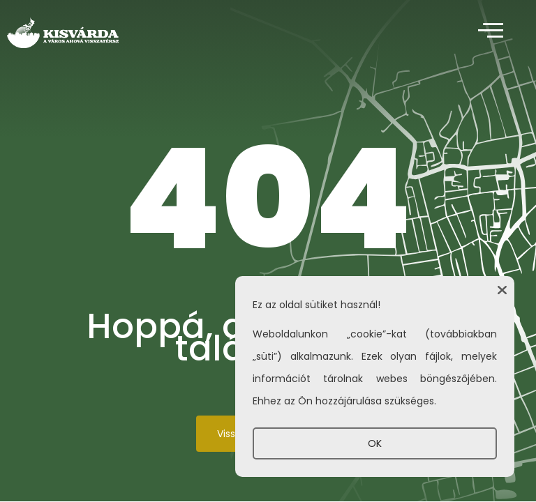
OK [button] (375, 443)
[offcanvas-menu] (490, 31)
